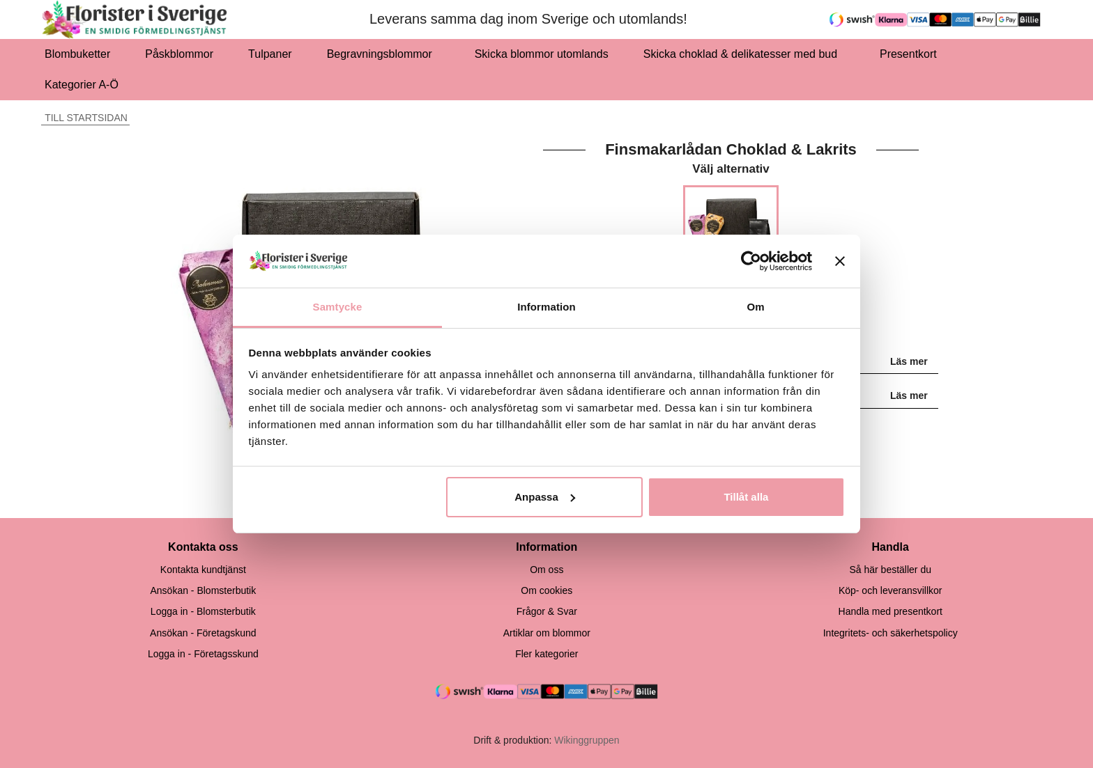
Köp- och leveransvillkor (890, 590)
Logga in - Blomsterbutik (203, 611)
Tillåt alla (746, 497)
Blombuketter (77, 54)
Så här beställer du (890, 569)
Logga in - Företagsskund (203, 653)
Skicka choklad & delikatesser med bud (744, 54)
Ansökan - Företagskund (203, 632)
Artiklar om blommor (546, 632)
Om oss (546, 569)
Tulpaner (270, 54)
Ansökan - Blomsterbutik (203, 590)
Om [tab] (755, 307)
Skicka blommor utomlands (542, 54)
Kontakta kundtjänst (203, 569)
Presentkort (908, 54)
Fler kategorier (546, 653)
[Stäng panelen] (840, 261)
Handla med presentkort (890, 611)
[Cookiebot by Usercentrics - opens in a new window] (751, 261)
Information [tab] (546, 307)
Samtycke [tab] (337, 307)
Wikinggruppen (586, 740)
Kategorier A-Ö (85, 85)
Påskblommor (179, 54)
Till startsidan (84, 117)
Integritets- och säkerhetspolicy (890, 632)
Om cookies (546, 590)
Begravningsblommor (383, 54)
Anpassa (544, 497)
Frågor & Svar (547, 611)
